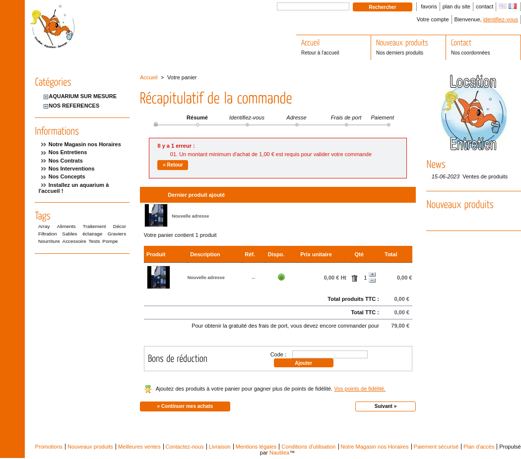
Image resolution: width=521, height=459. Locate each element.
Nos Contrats (66, 161)
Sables (69, 233)
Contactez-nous (185, 447)
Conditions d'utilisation (308, 447)
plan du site (456, 6)
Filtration (47, 233)
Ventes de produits (485, 176)
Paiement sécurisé (436, 447)
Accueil (148, 77)
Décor (119, 226)
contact (484, 6)
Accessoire (74, 241)
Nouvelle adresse (190, 216)
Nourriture (49, 241)
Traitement (94, 226)
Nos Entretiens (68, 152)
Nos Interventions (72, 169)
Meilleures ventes (139, 447)
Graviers (117, 233)
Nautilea (279, 453)
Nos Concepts (67, 176)
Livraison (220, 447)
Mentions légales (256, 447)
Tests (94, 241)
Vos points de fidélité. (360, 389)
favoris (429, 6)
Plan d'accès (478, 447)
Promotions (49, 447)
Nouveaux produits (90, 447)
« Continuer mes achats (185, 406)
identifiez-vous (500, 19)
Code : (278, 354)
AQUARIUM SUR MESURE (83, 96)
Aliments (66, 226)
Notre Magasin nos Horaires (85, 144)
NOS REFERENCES (74, 106)
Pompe (110, 241)
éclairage (92, 233)
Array (44, 226)
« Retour (173, 165)
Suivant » (385, 406)
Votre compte (433, 19)
